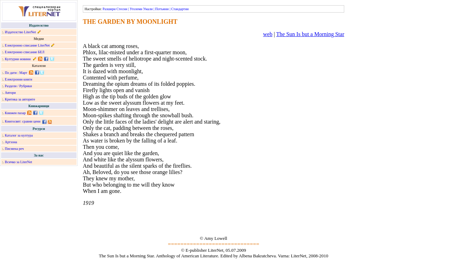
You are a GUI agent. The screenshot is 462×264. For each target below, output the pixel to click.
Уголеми (136, 9)
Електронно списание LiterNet (27, 45)
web (268, 34)
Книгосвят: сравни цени (23, 121)
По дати (11, 73)
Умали (148, 9)
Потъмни (162, 9)
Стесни (121, 9)
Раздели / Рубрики (18, 86)
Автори (10, 93)
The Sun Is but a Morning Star (310, 34)
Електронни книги (18, 79)
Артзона (11, 142)
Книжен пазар (15, 113)
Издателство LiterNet (20, 32)
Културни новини (18, 59)
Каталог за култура (19, 135)
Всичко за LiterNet (18, 162)
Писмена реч (14, 149)
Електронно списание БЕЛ (24, 52)
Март (23, 73)
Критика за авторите (20, 99)
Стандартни (180, 9)
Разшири (108, 9)
